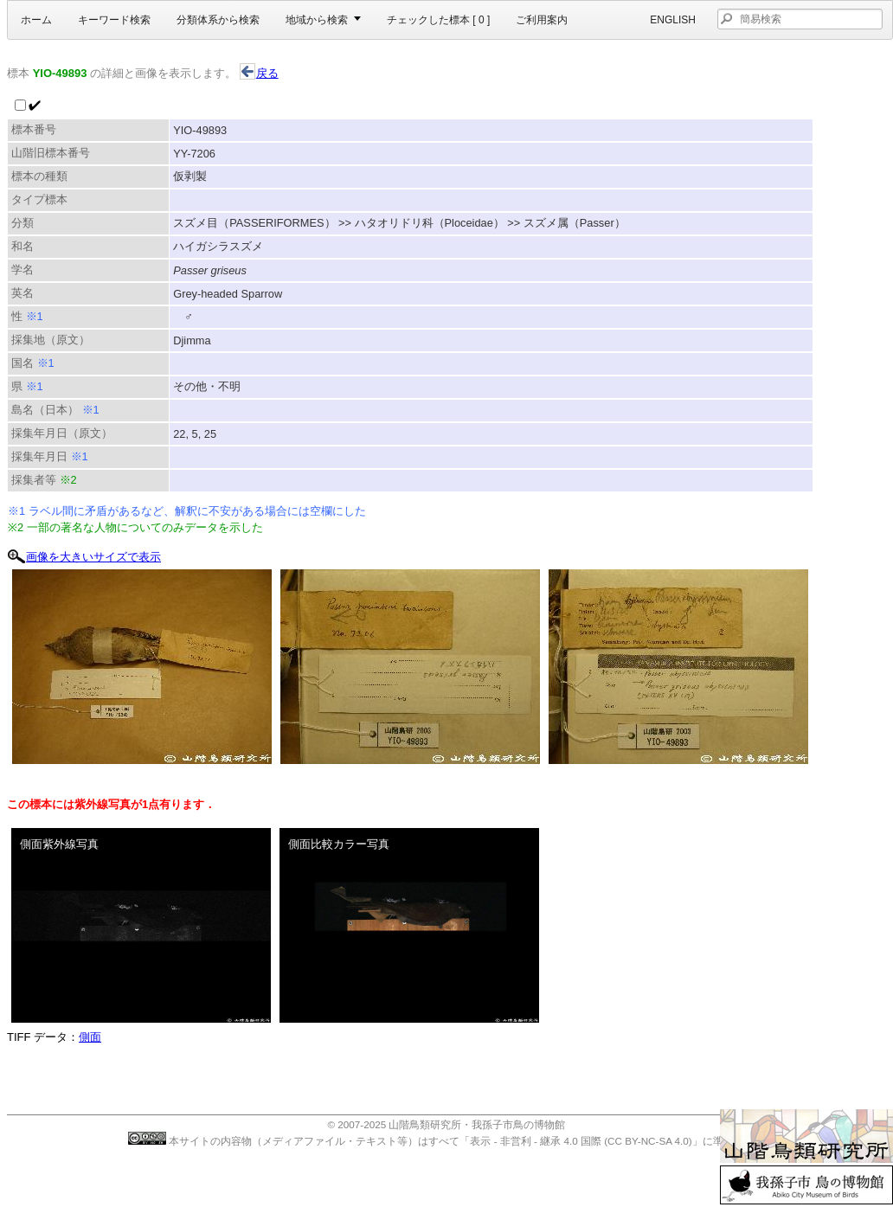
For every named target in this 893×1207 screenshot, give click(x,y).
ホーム (36, 20)
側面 (90, 1036)
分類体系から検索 (218, 20)
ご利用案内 (542, 20)
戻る (259, 73)
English (673, 20)
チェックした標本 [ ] (438, 20)
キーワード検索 (114, 20)
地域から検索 (317, 20)
